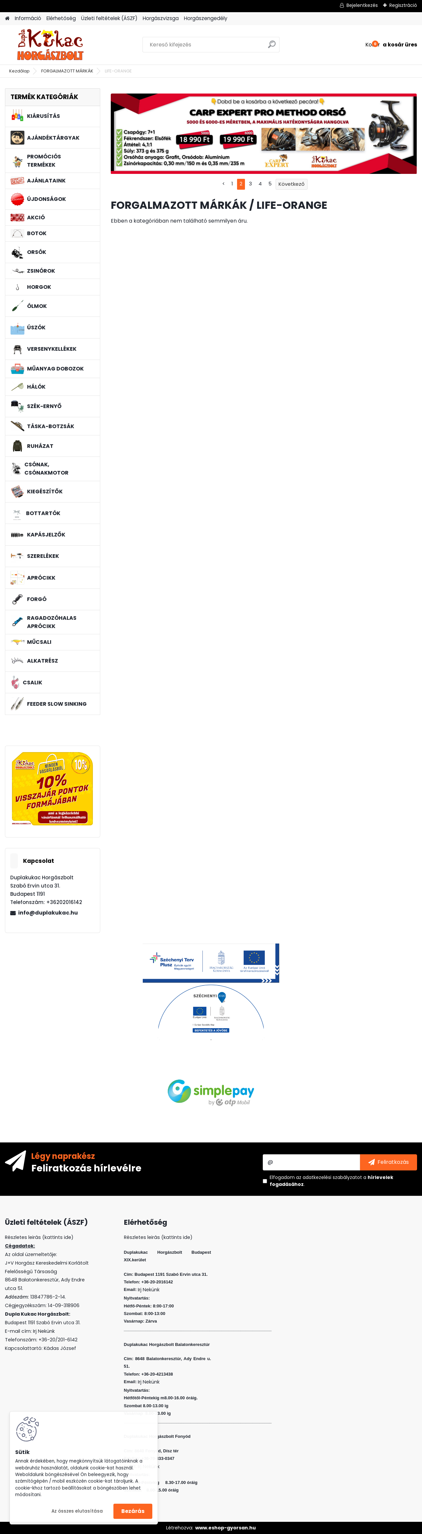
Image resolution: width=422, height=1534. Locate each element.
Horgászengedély (205, 18)
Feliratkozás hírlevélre (86, 1168)
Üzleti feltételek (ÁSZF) (109, 18)
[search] (272, 47)
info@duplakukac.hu (48, 913)
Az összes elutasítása (77, 1511)
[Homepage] (7, 18)
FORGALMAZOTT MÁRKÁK (67, 71)
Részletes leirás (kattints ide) (158, 1237)
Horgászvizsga (161, 18)
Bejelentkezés (362, 5)
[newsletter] (388, 1162)
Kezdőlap (19, 71)
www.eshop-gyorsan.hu (225, 1527)
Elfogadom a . (331, 1181)
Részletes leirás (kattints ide (38, 1237)
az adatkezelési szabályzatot (329, 1177)
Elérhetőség (61, 18)
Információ (28, 18)
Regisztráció (403, 5)
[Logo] (50, 44)
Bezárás (132, 1511)
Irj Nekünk (44, 1331)
